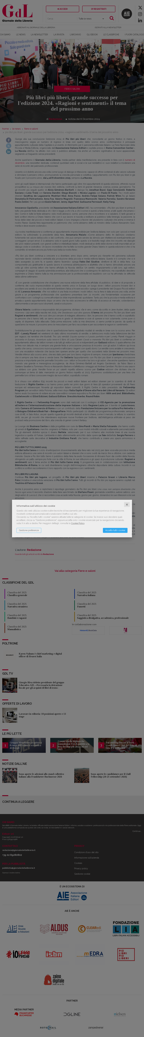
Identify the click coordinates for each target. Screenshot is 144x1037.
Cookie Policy (77, 523)
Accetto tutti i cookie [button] (115, 530)
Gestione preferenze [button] (29, 530)
